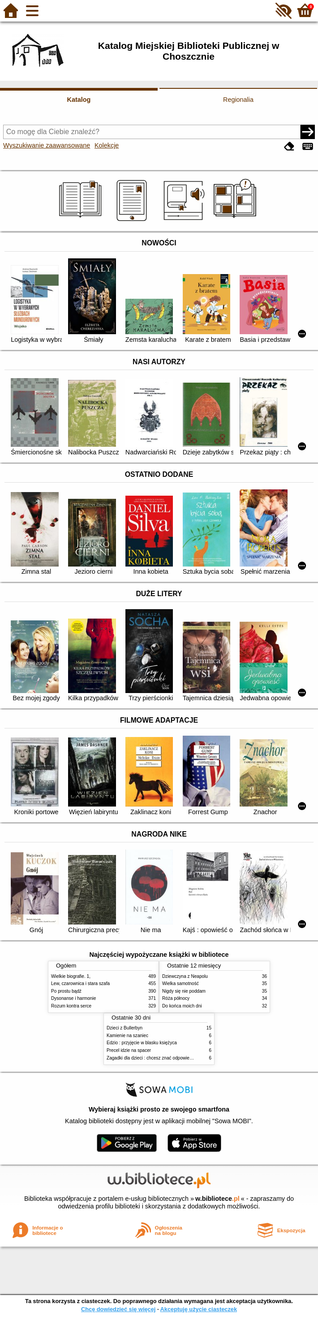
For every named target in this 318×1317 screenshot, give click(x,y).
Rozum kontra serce (71, 1005)
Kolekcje (107, 145)
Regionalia (238, 99)
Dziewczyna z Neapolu (185, 976)
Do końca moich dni (182, 1005)
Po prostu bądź (66, 991)
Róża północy (175, 998)
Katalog (79, 99)
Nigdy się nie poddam (184, 991)
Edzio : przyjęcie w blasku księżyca (142, 1042)
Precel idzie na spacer (129, 1050)
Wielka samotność (180, 983)
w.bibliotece (217, 1198)
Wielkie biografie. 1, (70, 976)
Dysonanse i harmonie (73, 998)
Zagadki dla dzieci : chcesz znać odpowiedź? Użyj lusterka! (166, 1057)
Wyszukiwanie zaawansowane (46, 145)
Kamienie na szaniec (127, 1035)
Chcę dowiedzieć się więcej (118, 1309)
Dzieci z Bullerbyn (124, 1027)
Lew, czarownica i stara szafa (80, 983)
